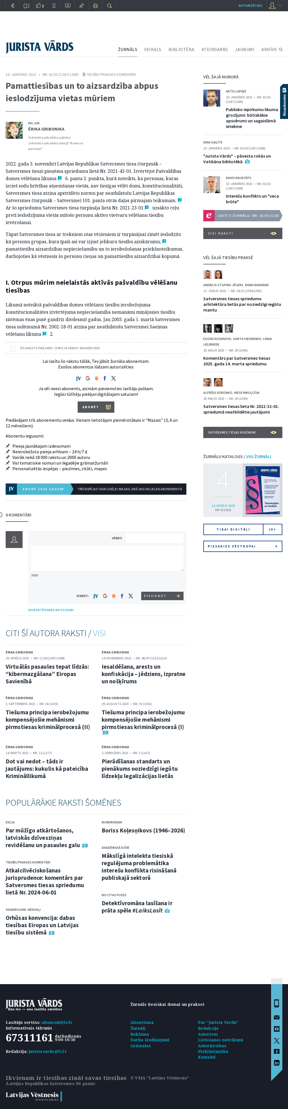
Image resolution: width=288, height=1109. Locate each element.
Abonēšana (142, 1022)
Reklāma (139, 1034)
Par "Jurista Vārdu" (218, 1022)
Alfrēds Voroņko (217, 392)
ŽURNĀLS (128, 49)
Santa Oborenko (247, 339)
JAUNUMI (245, 49)
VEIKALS (153, 49)
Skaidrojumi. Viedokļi (23, 909)
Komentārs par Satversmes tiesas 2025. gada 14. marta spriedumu (236, 360)
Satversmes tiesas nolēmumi (242, 432)
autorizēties (250, 5)
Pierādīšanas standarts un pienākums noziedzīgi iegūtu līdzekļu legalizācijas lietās (140, 768)
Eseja (10, 822)
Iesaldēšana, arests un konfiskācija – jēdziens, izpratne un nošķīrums (144, 674)
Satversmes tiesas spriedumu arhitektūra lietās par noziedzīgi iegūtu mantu (242, 304)
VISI (99, 633)
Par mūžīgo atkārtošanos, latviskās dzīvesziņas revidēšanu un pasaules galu (43, 838)
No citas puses (114, 895)
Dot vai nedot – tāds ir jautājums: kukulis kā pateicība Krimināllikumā (47, 768)
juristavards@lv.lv (48, 1051)
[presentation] (156, 581)
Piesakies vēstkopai (242, 546)
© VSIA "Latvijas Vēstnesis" (159, 1078)
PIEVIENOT (155, 596)
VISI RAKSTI (242, 233)
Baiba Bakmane (257, 285)
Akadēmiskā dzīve (115, 847)
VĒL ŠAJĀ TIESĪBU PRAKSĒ (228, 257)
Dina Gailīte (212, 142)
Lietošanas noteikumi (221, 1039)
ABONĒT (90, 407)
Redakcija (208, 1028)
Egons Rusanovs (217, 339)
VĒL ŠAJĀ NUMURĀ (221, 76)
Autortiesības (212, 1045)
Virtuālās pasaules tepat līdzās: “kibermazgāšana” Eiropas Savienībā (47, 674)
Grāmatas (140, 1045)
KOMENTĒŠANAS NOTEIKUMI (51, 610)
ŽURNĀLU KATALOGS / (237, 456)
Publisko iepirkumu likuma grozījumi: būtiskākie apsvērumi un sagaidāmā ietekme (252, 118)
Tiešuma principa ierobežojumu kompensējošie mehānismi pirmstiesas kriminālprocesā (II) (48, 719)
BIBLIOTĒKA (182, 49)
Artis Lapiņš (236, 91)
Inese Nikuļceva (246, 392)
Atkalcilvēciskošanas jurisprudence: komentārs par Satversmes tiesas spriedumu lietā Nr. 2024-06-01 (45, 881)
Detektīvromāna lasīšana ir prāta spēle (137, 906)
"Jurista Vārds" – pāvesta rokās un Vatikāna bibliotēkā (237, 158)
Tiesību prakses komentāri (111, 74)
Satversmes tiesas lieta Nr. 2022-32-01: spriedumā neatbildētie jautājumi (241, 409)
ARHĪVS (269, 49)
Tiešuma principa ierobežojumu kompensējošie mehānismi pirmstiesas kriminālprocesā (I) (143, 719)
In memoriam (112, 822)
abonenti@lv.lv (57, 1022)
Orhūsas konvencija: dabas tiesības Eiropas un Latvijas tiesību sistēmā (42, 925)
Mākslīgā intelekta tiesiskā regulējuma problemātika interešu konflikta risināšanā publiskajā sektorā (139, 867)
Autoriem (208, 1034)
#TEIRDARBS (215, 49)
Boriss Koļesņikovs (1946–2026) (143, 830)
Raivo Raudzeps (238, 178)
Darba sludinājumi (149, 1039)
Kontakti (207, 1057)
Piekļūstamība (213, 1051)
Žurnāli (138, 1028)
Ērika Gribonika (46, 129)
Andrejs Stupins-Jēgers (223, 285)
